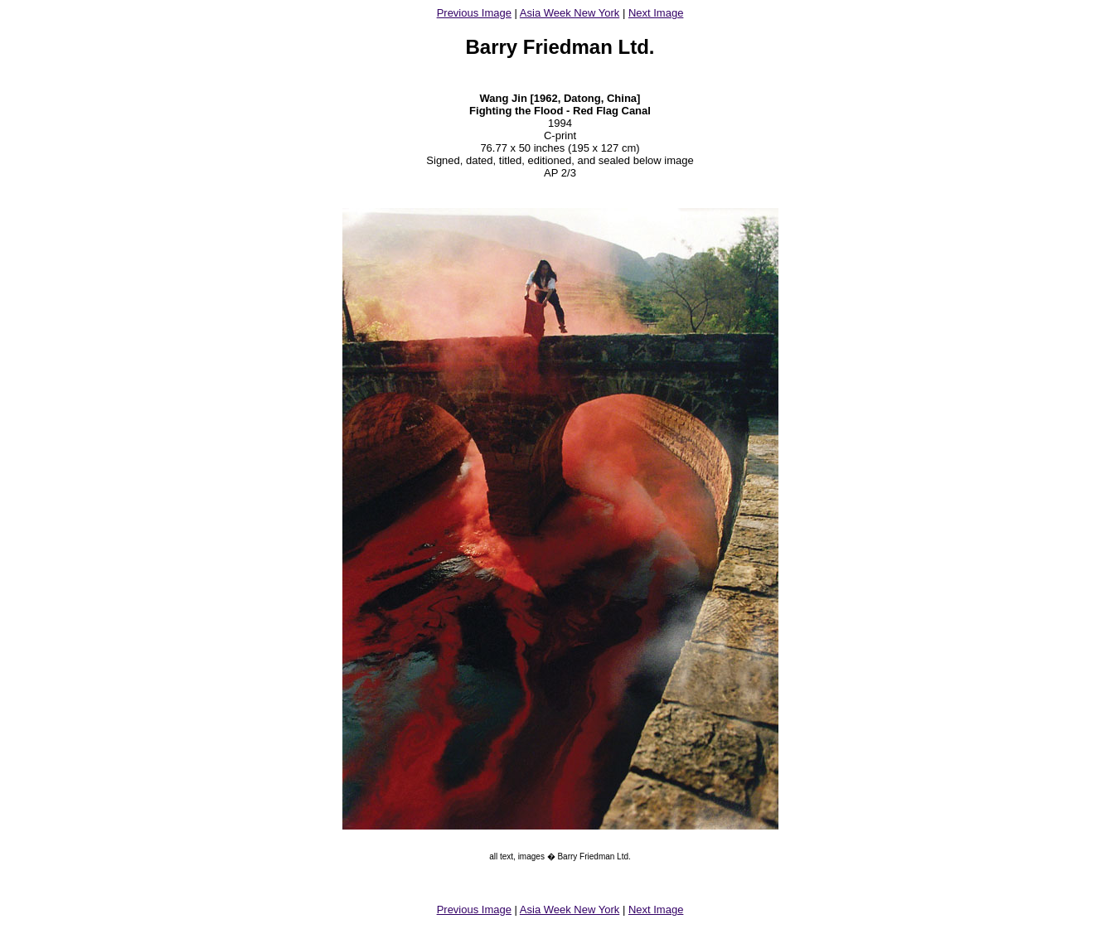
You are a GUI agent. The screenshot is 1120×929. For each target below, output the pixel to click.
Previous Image (474, 13)
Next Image (655, 13)
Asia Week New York (569, 13)
